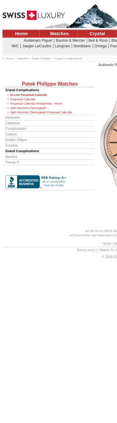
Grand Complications (22, 90)
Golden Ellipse (16, 140)
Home (21, 33)
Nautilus (11, 156)
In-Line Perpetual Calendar (28, 94)
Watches (59, 33)
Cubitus (11, 134)
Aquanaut (12, 117)
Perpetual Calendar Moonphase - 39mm (36, 103)
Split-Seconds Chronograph (28, 108)
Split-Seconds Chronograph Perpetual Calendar (41, 112)
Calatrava (12, 123)
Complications (15, 128)
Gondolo (11, 145)
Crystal (97, 33)
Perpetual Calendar (23, 99)
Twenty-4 (12, 162)
